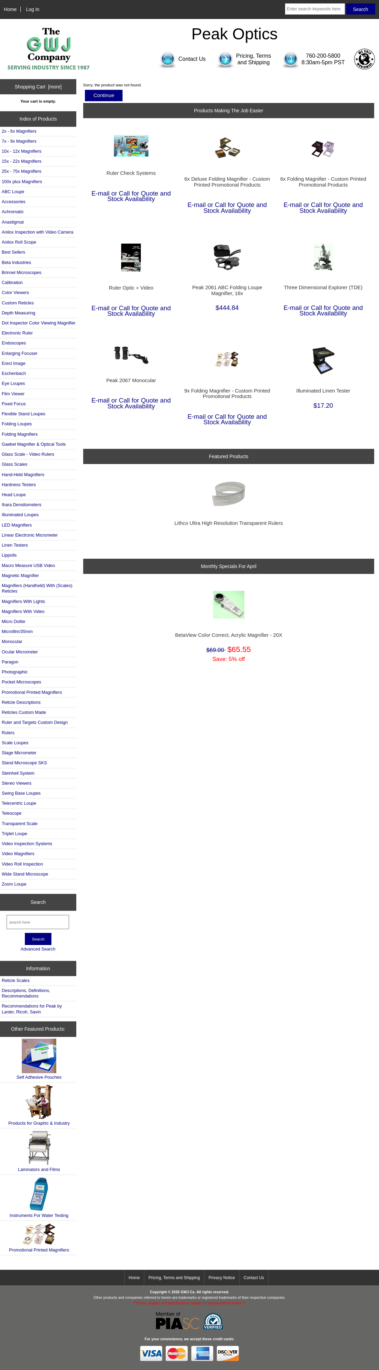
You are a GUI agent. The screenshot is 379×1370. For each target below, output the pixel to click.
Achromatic (13, 211)
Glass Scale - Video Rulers (28, 454)
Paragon (10, 661)
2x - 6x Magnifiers (19, 131)
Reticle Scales (16, 980)
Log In (32, 9)
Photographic (15, 671)
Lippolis (9, 555)
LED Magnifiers (17, 525)
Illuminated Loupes (20, 514)
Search (38, 902)
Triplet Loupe (14, 833)
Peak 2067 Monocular (131, 380)
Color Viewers (15, 292)
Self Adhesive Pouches (39, 1059)
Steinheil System (18, 773)
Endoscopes (14, 343)
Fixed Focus (14, 403)
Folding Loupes (17, 423)
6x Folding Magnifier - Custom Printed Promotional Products (323, 181)
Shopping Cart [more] (38, 86)
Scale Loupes (15, 742)
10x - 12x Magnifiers (21, 151)
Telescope (11, 813)
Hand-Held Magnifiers (23, 474)
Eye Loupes (13, 383)
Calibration (12, 282)
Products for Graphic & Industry (39, 1105)
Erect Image (14, 363)
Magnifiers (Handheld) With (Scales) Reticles (37, 588)
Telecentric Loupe (19, 803)
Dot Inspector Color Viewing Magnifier (39, 322)
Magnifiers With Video (23, 611)
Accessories (14, 201)
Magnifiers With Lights (23, 601)
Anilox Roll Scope (19, 242)
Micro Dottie (13, 621)
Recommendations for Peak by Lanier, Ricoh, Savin (32, 1008)
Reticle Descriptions (21, 702)
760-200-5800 (323, 56)
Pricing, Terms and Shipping (174, 1277)
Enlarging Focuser (19, 353)
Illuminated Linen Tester (323, 391)
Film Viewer (13, 393)
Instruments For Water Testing (39, 1197)
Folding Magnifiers (20, 434)
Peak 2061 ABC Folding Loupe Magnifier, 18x (227, 290)
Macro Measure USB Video (28, 565)
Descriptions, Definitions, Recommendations (26, 993)
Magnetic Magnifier (20, 575)
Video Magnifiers (18, 853)
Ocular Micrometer (20, 651)
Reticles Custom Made (24, 712)
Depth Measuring (18, 312)
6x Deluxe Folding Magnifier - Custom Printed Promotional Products (227, 181)
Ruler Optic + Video (131, 288)
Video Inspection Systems (27, 843)
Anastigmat (13, 222)
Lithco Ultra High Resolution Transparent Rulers (228, 523)
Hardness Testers (19, 484)
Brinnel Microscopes (21, 272)
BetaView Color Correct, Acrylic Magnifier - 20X (228, 635)
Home (10, 9)
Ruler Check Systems (131, 173)
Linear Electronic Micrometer (30, 535)
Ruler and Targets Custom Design (35, 722)
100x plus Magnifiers (22, 181)
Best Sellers (13, 252)
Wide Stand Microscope (25, 874)
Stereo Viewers (16, 783)
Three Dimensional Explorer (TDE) (323, 287)
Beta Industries (16, 262)
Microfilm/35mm (17, 631)
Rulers (8, 732)
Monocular (12, 641)
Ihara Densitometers (21, 504)
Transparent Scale (20, 823)
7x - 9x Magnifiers (19, 141)
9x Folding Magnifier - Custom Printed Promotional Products (227, 393)
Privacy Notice (221, 1277)
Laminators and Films (39, 1151)
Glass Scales (14, 464)
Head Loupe (14, 494)
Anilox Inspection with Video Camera (37, 232)
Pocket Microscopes (21, 681)
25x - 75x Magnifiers (21, 171)
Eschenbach (14, 373)
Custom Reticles (18, 302)
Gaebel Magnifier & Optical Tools (34, 444)
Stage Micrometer (19, 752)
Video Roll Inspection (22, 864)
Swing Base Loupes (21, 793)
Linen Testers (15, 545)
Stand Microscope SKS (24, 762)
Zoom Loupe (14, 884)
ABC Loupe (13, 191)
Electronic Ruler (17, 333)
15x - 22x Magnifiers (21, 161)
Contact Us (254, 1277)
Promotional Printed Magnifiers (32, 692)
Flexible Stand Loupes (23, 413)
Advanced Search (38, 949)
